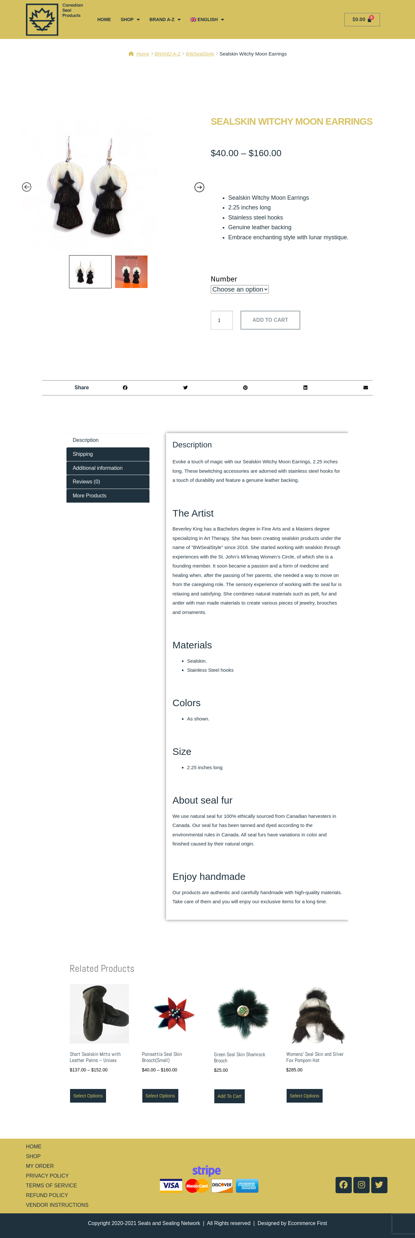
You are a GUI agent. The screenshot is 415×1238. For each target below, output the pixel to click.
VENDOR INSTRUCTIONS (57, 1205)
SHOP (130, 19)
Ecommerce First (307, 1223)
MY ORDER (40, 1166)
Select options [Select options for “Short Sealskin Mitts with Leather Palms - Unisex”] (88, 1095)
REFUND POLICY (47, 1195)
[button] (125, 388)
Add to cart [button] (230, 1096)
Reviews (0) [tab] (86, 481)
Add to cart (270, 320)
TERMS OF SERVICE (51, 1185)
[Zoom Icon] (113, 184)
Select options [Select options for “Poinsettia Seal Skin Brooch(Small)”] (160, 1095)
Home (142, 53)
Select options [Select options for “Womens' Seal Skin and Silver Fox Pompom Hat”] (304, 1095)
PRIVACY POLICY (47, 1176)
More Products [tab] (89, 495)
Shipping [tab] (83, 454)
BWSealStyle (200, 53)
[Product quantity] (222, 320)
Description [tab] (86, 440)
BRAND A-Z (165, 19)
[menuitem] (207, 19)
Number (224, 278)
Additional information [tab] (98, 468)
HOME (104, 19)
